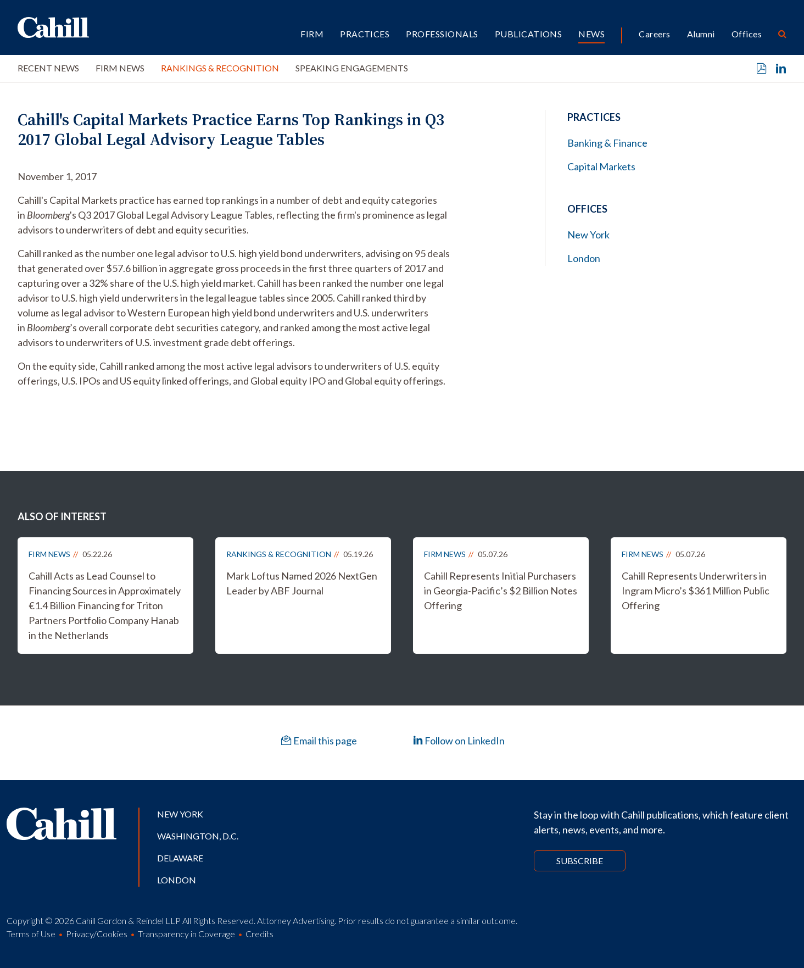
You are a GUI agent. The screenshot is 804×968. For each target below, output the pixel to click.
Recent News (48, 68)
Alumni (701, 34)
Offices (747, 34)
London (583, 258)
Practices (364, 34)
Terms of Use (31, 933)
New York (588, 235)
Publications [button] (528, 34)
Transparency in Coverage (186, 933)
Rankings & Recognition (220, 68)
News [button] (591, 34)
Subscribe (579, 860)
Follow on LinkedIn (459, 741)
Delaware (180, 858)
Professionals (442, 34)
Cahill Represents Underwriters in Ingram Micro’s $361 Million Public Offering (695, 590)
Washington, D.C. (197, 836)
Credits (259, 933)
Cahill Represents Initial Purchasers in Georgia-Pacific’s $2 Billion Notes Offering (500, 590)
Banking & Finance (607, 143)
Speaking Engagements (351, 68)
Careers (654, 34)
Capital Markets (601, 166)
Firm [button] (311, 34)
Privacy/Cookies (96, 933)
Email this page (319, 741)
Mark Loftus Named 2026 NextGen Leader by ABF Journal (301, 583)
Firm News (120, 68)
